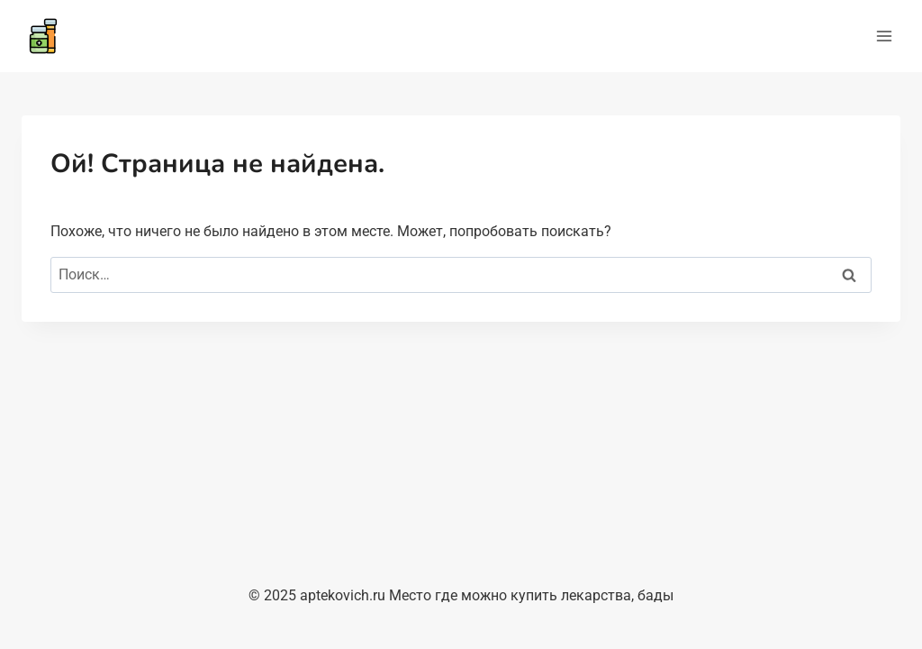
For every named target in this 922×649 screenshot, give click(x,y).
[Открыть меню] (883, 36)
